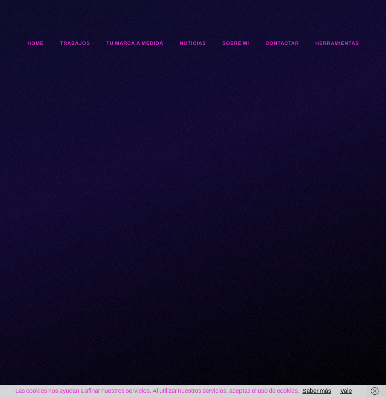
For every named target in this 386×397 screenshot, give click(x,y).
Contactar (282, 43)
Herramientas (337, 43)
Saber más (316, 391)
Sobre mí (235, 43)
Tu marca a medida (134, 43)
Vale (346, 391)
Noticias (192, 43)
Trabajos (75, 43)
